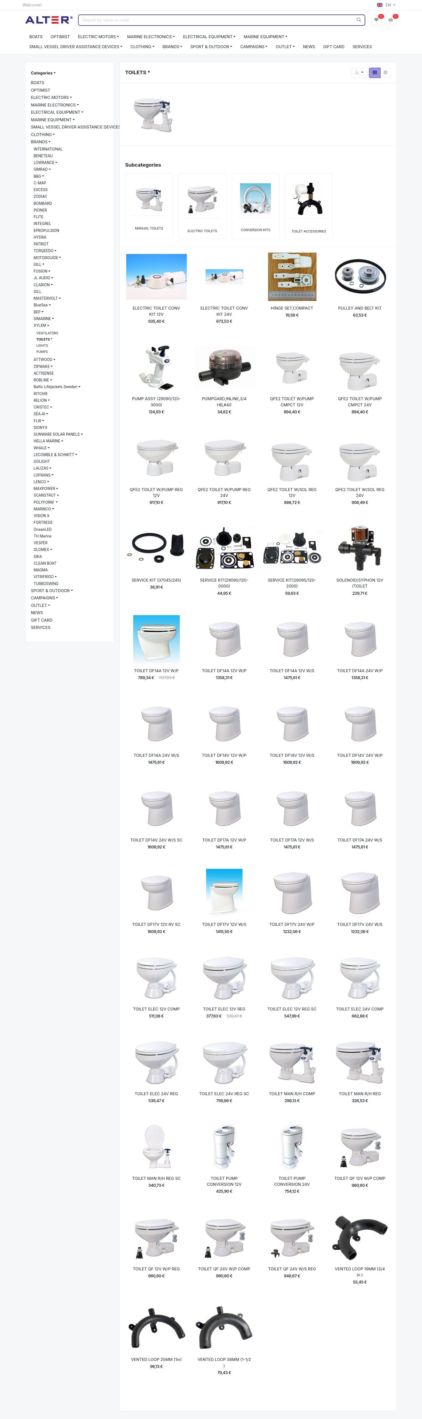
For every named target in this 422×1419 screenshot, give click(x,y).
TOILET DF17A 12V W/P (224, 840)
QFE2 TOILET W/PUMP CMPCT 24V (360, 401)
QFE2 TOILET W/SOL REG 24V (360, 492)
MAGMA (41, 570)
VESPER (41, 543)
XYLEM (40, 325)
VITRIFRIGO (44, 577)
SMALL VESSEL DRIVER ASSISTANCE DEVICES (74, 46)
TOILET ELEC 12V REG (224, 1009)
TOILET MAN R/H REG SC (156, 1178)
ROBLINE (41, 380)
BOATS (36, 36)
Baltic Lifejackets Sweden (56, 387)
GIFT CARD (333, 46)
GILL (37, 264)
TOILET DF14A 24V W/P (359, 670)
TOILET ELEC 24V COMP (360, 1009)
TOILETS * (44, 339)
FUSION (40, 271)
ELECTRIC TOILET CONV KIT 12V (156, 311)
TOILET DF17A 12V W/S (292, 840)
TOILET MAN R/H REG (360, 1093)
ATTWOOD (43, 359)
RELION (40, 400)
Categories (41, 73)
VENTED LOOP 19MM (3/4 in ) (360, 1272)
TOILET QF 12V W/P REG (156, 1268)
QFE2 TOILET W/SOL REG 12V (292, 492)
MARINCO (42, 509)
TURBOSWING (46, 584)
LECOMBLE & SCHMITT (54, 455)
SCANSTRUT (45, 495)
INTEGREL (42, 223)
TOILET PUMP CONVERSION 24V (292, 1181)
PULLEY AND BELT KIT (359, 308)
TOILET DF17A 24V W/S (359, 840)
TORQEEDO (44, 251)
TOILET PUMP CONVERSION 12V (224, 1181)
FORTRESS (43, 522)
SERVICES (362, 46)
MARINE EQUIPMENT (264, 36)
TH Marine (43, 536)
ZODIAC (40, 196)
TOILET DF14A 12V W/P (156, 670)
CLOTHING (141, 46)
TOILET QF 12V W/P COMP (359, 1178)
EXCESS (41, 190)
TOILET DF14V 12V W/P (224, 755)
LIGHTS (42, 345)
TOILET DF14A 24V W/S (156, 755)
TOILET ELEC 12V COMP (156, 1009)
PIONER (40, 210)
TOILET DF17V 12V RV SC (156, 924)
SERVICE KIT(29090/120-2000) (292, 583)
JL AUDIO (42, 278)
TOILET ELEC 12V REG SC (292, 1009)
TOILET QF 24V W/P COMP (224, 1268)
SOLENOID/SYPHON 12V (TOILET (359, 583)
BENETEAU (43, 156)
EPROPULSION (46, 230)
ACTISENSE (44, 373)
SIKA (38, 556)
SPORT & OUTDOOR (209, 46)
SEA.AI (39, 414)
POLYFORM (44, 502)
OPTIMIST (60, 36)
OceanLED (43, 529)
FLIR (37, 421)
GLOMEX (41, 549)
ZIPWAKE (42, 366)
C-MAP (40, 183)
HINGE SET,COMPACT (292, 308)
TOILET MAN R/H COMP (292, 1093)
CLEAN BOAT (45, 563)
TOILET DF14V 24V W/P (359, 755)
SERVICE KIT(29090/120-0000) (224, 583)
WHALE (40, 448)
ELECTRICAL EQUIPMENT (207, 36)
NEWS (309, 46)
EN (384, 5)
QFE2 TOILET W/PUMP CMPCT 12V (292, 401)
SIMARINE (42, 319)
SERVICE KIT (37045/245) (156, 580)
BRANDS (171, 46)
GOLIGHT (42, 461)
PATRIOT (41, 244)
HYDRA (40, 237)
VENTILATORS (47, 333)
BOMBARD (43, 203)
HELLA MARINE (47, 441)
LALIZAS (41, 468)
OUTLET (284, 46)
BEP (37, 312)
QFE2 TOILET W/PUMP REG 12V (156, 492)
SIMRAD (41, 169)
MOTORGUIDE (46, 258)
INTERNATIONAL (48, 149)
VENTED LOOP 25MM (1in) (156, 1359)
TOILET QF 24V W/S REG (292, 1268)
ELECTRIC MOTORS (97, 36)
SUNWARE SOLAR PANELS (57, 434)
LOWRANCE (44, 162)
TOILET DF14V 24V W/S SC (156, 840)
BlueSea (41, 305)
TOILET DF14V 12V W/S (292, 755)
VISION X (42, 516)
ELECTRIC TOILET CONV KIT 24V (224, 311)
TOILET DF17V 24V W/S (359, 924)
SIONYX (40, 427)
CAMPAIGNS (252, 46)
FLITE (38, 217)
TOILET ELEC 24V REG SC (224, 1093)
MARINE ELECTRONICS (149, 36)
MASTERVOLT (46, 298)
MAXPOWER (44, 488)
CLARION (42, 285)
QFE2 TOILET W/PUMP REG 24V (224, 492)
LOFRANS (42, 475)
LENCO (40, 482)
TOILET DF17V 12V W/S (224, 924)
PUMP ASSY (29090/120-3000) (156, 401)
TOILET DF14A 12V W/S (292, 670)
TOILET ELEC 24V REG (156, 1093)
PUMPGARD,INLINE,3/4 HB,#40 (224, 401)
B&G (37, 176)
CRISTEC (41, 407)
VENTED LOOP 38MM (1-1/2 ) (224, 1362)
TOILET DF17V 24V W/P (292, 924)
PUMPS (42, 352)
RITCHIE (41, 394)
